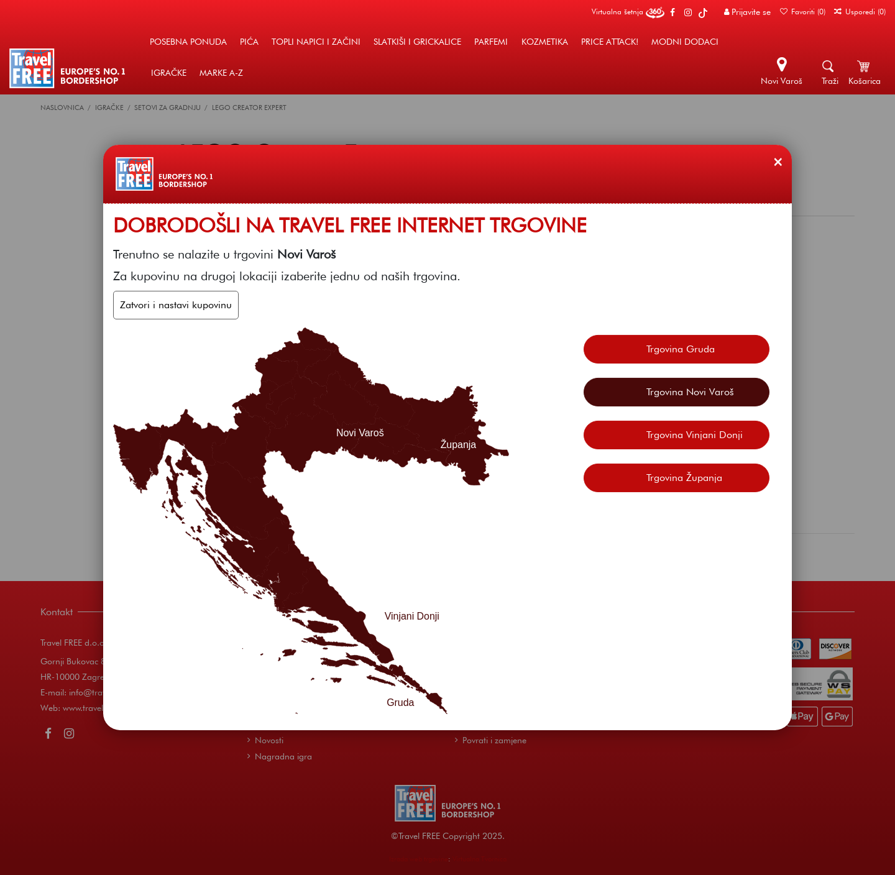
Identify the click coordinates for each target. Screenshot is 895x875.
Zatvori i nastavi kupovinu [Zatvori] (176, 305)
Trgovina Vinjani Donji (694, 435)
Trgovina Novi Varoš (690, 392)
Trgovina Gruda (680, 349)
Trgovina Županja (684, 477)
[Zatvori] (777, 161)
